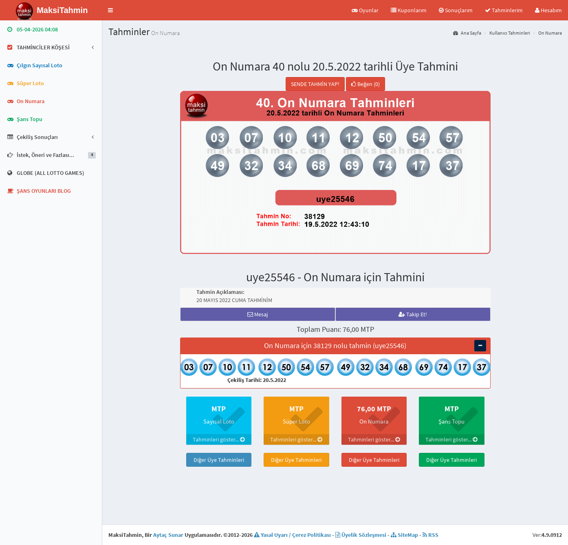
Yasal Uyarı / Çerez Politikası (292, 534)
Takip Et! (412, 314)
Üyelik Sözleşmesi (360, 534)
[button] (110, 10)
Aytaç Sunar (168, 534)
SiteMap (404, 534)
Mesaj (257, 314)
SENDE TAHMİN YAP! (315, 84)
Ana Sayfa (467, 33)
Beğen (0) (365, 84)
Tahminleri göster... (219, 439)
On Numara (550, 33)
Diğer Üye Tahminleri (219, 459)
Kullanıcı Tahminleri (509, 33)
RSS (430, 534)
